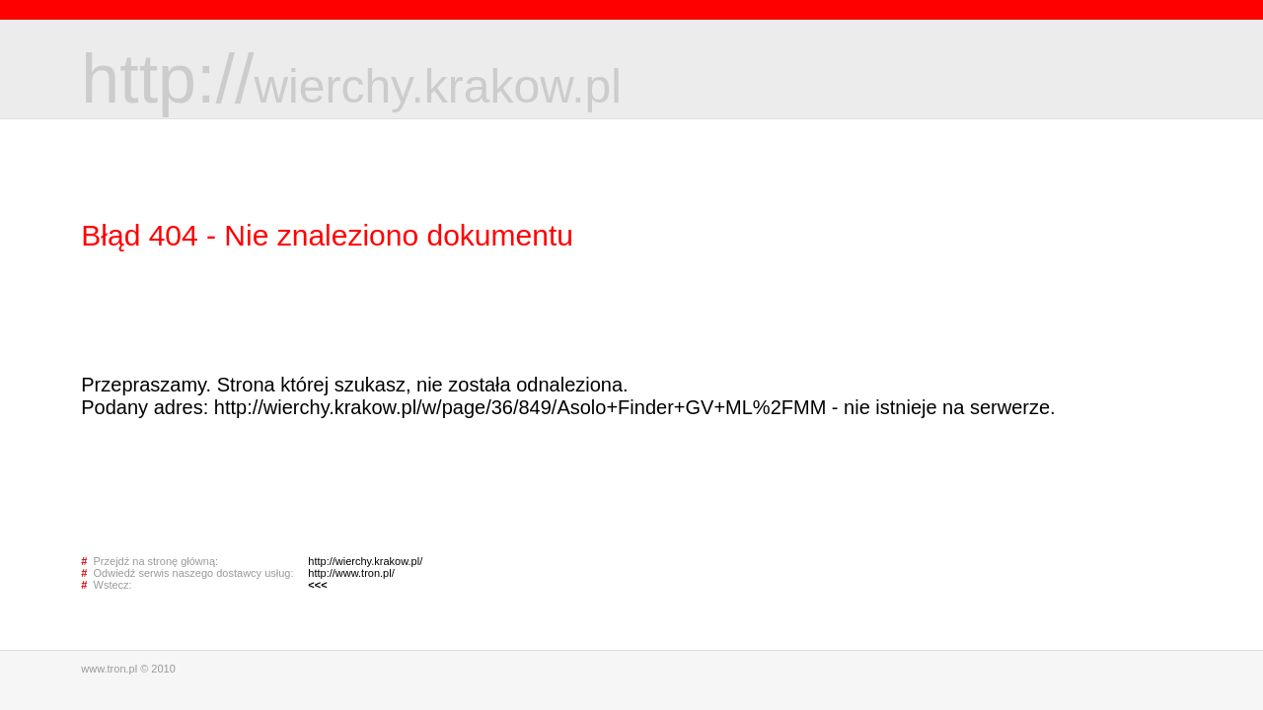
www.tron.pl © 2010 (128, 668)
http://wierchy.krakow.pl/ (365, 561)
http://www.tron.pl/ (351, 573)
